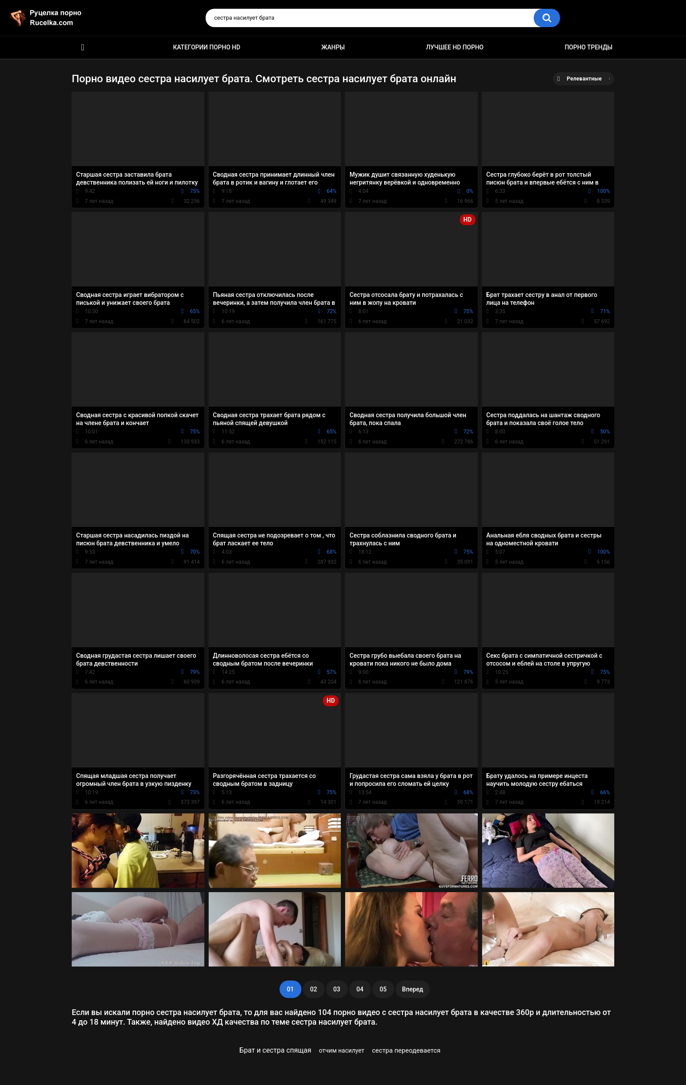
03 (336, 989)
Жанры (333, 47)
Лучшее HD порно (455, 47)
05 (383, 989)
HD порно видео (83, 47)
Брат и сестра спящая (275, 1050)
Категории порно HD (206, 47)
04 (360, 989)
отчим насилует (341, 1050)
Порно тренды (588, 47)
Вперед (412, 989)
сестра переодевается (406, 1050)
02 (313, 989)
